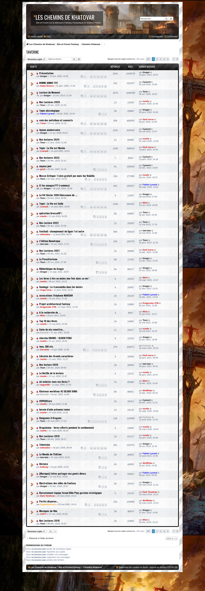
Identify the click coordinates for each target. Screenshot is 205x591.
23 (102, 235)
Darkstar (44, 332)
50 (105, 207)
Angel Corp (46, 290)
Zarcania (44, 349)
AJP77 (43, 514)
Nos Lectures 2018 (49, 520)
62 (98, 96)
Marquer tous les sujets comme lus (121, 59)
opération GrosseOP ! (50, 213)
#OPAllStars (45, 401)
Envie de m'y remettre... (51, 329)
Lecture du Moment (49, 92)
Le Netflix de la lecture (51, 373)
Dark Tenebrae (47, 496)
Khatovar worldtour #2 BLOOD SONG (58, 391)
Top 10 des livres (48, 321)
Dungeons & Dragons (50, 418)
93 (102, 77)
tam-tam (147, 230)
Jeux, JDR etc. (46, 346)
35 (91, 124)
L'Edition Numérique (49, 241)
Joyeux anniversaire (49, 130)
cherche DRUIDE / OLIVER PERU (55, 338)
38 (102, 124)
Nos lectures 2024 (49, 139)
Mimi (145, 203)
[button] (148, 59)
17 (102, 189)
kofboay (44, 467)
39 (105, 124)
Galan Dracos (47, 86)
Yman (43, 123)
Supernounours (48, 504)
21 (95, 235)
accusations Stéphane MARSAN (56, 295)
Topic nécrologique (49, 110)
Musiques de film (48, 511)
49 (102, 207)
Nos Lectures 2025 (49, 102)
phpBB (95, 584)
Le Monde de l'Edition (50, 454)
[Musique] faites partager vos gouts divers (62, 473)
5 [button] (167, 59)
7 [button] (173, 59)
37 (98, 124)
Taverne (32, 52)
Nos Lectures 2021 (49, 250)
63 (102, 96)
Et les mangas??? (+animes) (54, 185)
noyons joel (45, 166)
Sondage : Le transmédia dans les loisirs (61, 287)
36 (95, 124)
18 (105, 189)
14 (91, 189)
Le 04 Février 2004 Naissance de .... (58, 195)
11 (105, 350)
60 (91, 96)
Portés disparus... (48, 501)
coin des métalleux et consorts (56, 120)
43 (91, 133)
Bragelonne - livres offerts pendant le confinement (66, 427)
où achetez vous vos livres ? (54, 382)
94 (105, 77)
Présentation (46, 73)
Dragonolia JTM (48, 307)
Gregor (43, 76)
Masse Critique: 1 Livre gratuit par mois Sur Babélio (67, 176)
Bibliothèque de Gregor (51, 269)
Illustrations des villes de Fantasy (57, 483)
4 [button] (164, 59)
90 (91, 77)
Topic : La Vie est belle (51, 203)
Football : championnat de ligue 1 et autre (61, 231)
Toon (145, 91)
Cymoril (147, 82)
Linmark (44, 151)
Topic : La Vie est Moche (52, 148)
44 (95, 133)
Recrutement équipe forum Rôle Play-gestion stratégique (70, 493)
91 (95, 77)
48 (98, 207)
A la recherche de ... (50, 312)
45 (98, 133)
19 (105, 448)
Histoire (43, 464)
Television (44, 444)
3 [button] (160, 59)
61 (95, 96)
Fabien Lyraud (47, 113)
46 (102, 133)
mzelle (146, 101)
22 (98, 235)
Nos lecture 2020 (48, 364)
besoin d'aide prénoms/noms (54, 409)
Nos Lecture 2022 (49, 223)
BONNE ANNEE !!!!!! (48, 83)
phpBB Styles (110, 576)
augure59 (45, 385)
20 (91, 235)
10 (105, 86)
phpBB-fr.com (106, 586)
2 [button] (156, 59)
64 (105, 96)
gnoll (42, 169)
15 (95, 189)
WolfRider (148, 390)
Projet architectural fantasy (54, 304)
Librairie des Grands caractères (56, 356)
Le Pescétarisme (48, 259)
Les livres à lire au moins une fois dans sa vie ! (64, 278)
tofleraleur (45, 234)
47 (105, 133)
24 (105, 235)
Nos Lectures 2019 (49, 436)
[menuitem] (47, 36)
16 (98, 189)
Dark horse (148, 119)
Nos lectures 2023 (49, 157)
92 (98, 77)
